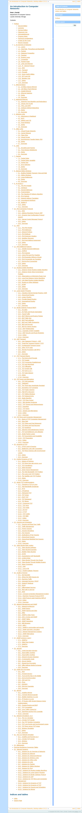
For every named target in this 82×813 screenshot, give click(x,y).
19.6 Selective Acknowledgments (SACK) (31, 429)
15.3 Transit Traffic (24, 314)
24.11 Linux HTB (23, 568)
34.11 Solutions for (31, 772)
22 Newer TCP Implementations (24, 482)
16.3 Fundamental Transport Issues (29, 345)
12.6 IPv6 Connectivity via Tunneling (29, 259)
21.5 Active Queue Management (28, 469)
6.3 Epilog (21, 152)
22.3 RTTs (21, 488)
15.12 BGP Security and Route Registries (31, 333)
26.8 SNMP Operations (25, 621)
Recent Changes (23, 42)
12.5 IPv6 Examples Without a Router (30, 257)
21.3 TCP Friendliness (25, 465)
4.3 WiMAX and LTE (24, 120)
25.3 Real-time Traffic (25, 579)
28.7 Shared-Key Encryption (27, 663)
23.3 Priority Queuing (25, 528)
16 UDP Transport (20, 339)
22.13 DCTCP (22, 509)
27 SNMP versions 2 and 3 (22, 638)
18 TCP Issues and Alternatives (24, 379)
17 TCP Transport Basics (22, 356)
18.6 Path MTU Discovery (26, 392)
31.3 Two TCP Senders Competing (29, 722)
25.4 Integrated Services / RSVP (28, 581)
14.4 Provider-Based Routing (27, 299)
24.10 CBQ (22, 566)
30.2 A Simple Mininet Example (28, 694)
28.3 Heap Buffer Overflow (26, 654)
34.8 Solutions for (29, 766)
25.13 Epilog (22, 600)
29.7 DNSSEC (23, 684)
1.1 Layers (21, 47)
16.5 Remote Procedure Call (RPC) (29, 349)
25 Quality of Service (20, 572)
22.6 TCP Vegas (23, 495)
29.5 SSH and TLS (24, 680)
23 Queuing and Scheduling (23, 522)
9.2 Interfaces (22, 188)
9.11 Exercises (23, 206)
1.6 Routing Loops (24, 57)
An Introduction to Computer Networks (66, 9)
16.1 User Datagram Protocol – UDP (29, 341)
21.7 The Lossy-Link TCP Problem (29, 474)
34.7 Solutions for (26, 764)
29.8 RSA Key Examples (26, 686)
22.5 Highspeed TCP (25, 492)
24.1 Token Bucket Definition (27, 547)
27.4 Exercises (23, 646)
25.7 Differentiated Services (27, 587)
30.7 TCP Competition (25, 707)
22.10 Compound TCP (25, 503)
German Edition (23, 30)
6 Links (16, 145)
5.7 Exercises (22, 143)
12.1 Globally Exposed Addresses (28, 249)
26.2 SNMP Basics (24, 608)
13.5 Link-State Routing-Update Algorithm (31, 280)
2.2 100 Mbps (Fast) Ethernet (27, 89)
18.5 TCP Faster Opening (26, 389)
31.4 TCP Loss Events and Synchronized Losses (33, 724)
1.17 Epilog (22, 80)
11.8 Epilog (22, 242)
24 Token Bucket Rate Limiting (23, 545)
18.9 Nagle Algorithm (25, 398)
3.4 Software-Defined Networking (28, 108)
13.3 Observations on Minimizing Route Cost (32, 276)
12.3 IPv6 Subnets (24, 253)
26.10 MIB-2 (22, 625)
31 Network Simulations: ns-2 (23, 715)
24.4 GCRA (22, 553)
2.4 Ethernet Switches (25, 93)
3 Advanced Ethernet (21, 99)
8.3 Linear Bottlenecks (25, 177)
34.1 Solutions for (31, 751)
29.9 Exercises (23, 688)
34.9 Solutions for (25, 768)
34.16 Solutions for (29, 785)
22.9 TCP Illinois (23, 501)
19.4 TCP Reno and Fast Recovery (29, 425)
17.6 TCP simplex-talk (25, 368)
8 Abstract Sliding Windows (22, 171)
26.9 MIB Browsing (24, 623)
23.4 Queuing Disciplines (26, 530)
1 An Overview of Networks (22, 45)
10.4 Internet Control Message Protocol (30, 219)
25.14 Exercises (23, 602)
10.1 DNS (21, 211)
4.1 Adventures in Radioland (27, 116)
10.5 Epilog (22, 221)
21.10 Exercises (23, 480)
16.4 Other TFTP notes (25, 347)
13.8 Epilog (22, 286)
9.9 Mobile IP (22, 202)
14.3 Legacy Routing (24, 297)
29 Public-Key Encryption (22, 669)
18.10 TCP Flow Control (25, 400)
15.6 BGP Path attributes (26, 320)
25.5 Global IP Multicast (25, 583)
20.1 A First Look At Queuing (27, 446)
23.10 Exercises (23, 543)
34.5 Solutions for (27, 760)
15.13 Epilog (22, 335)
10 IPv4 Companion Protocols (23, 209)
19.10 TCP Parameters (25, 438)
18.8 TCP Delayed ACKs (26, 396)
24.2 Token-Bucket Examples (27, 549)
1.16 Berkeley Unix (24, 78)
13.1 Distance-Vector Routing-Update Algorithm (32, 270)
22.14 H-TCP (22, 511)
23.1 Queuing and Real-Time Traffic (29, 524)
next (73, 1)
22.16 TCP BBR (23, 516)
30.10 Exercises (23, 713)
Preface (57, 18)
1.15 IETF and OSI (24, 76)
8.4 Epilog (21, 179)
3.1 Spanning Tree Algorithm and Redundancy (32, 101)
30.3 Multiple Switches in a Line (28, 696)
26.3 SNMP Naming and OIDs (27, 610)
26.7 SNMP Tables (24, 619)
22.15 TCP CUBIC (24, 513)
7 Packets (17, 156)
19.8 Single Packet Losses (26, 434)
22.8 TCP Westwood (24, 499)
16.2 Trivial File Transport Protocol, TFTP (31, 343)
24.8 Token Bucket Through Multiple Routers (32, 562)
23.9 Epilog (22, 541)
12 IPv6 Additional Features (23, 246)
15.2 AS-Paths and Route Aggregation (30, 312)
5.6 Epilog (21, 141)
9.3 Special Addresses (25, 190)
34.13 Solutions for (25, 776)
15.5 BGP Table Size (24, 318)
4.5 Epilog (21, 124)
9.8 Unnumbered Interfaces (26, 200)
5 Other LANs (18, 129)
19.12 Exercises (23, 442)
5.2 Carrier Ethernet (24, 133)
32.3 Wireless (22, 741)
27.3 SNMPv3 (22, 644)
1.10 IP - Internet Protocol (26, 66)
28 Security (18, 648)
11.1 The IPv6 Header (25, 228)
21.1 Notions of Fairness (26, 461)
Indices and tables (60, 11)
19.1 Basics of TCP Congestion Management (32, 419)
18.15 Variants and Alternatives (28, 410)
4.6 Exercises (22, 127)
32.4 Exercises (23, 743)
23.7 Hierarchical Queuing (26, 537)
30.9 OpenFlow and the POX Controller (30, 711)
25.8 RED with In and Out (26, 589)
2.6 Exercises (22, 97)
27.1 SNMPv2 (22, 640)
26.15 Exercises (23, 635)
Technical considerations (25, 38)
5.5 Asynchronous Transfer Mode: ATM (30, 139)
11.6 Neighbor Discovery (26, 238)
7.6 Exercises (22, 169)
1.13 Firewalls (22, 72)
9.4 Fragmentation (24, 192)
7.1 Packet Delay (23, 158)
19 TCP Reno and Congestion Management (27, 417)
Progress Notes (23, 36)
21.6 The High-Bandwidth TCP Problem (30, 471)
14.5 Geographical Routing (26, 301)
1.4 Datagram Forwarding (26, 53)
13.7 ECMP (22, 284)
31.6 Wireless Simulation (26, 728)
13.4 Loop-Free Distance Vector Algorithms (31, 278)
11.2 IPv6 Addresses (24, 230)
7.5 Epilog (21, 167)
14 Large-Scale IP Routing (22, 291)
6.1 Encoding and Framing (26, 148)
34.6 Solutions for (25, 762)
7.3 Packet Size (23, 162)
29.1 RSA (21, 671)
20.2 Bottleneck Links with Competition (30, 448)
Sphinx (76, 811)
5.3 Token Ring (23, 135)
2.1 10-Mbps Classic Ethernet (27, 87)
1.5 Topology (22, 55)
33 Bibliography (19, 745)
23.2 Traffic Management (26, 526)
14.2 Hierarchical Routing (26, 295)
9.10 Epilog (22, 204)
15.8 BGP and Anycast (25, 324)
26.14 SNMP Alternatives (26, 633)
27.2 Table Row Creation (26, 642)
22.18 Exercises (23, 520)
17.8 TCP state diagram (25, 373)
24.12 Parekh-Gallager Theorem (28, 570)
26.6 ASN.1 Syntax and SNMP (27, 617)
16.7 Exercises (23, 354)
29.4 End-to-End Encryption (27, 678)
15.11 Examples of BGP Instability (28, 331)
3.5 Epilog (21, 110)
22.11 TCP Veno (23, 505)
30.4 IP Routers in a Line (26, 699)
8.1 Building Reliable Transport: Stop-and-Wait (32, 173)
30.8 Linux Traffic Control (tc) (27, 709)
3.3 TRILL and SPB (24, 106)
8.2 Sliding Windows (24, 175)
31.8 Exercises (23, 732)
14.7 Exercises (23, 305)
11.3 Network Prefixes (25, 232)
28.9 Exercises (23, 667)
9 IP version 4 (18, 183)
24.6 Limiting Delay (24, 558)
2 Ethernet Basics (20, 85)
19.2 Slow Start (23, 421)
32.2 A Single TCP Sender (26, 739)
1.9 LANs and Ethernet (25, 63)
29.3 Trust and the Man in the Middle (29, 675)
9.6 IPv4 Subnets (23, 196)
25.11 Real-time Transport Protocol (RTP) (31, 596)
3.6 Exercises (22, 112)
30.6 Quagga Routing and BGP (28, 705)
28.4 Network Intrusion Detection (28, 656)
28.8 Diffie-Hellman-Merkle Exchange (29, 665)
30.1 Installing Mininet (25, 692)
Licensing (21, 28)
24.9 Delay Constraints (25, 564)
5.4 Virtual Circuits (24, 137)
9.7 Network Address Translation (28, 198)
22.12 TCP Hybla (23, 507)
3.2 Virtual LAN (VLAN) (25, 103)
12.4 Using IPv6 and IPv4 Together (29, 255)
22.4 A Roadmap (23, 490)
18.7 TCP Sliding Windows (26, 394)
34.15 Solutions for (29, 783)
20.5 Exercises (23, 457)
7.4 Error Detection (24, 164)
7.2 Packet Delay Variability (26, 160)
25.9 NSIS (21, 591)
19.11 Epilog (22, 440)
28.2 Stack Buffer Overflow (26, 652)
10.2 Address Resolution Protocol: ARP (30, 213)
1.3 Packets (22, 51)
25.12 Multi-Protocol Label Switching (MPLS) (32, 598)
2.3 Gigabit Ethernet (24, 91)
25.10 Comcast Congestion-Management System (33, 593)
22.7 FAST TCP (23, 497)
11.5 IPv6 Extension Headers (27, 236)
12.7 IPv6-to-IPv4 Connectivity (27, 261)
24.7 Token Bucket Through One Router (30, 560)
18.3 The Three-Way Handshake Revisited (31, 385)
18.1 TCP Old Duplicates (26, 381)
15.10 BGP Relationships (26, 328)
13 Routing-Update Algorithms (23, 267)
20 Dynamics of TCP (20, 444)
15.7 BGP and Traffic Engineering (28, 322)
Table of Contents (62, 6)
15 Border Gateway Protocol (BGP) (25, 307)
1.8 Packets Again (24, 61)
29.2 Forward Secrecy (25, 673)
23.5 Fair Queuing (24, 532)
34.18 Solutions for (26, 789)
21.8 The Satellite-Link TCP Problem (29, 476)
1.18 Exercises (23, 82)
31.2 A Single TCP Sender (26, 720)
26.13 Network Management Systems (30, 631)
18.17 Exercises (23, 415)
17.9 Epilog (22, 375)
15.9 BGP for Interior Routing (27, 326)
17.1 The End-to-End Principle (27, 358)
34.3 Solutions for (29, 755)
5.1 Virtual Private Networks (27, 131)
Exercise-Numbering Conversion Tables (26, 747)
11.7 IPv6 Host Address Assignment (29, 240)
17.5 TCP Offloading (24, 366)
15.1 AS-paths (22, 310)
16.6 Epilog (22, 352)
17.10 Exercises (23, 377)
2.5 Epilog (21, 95)
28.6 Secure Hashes (24, 661)
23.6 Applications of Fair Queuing (28, 535)
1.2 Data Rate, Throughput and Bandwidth (31, 49)
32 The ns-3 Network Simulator (24, 734)
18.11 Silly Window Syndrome (27, 402)
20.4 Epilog (22, 455)
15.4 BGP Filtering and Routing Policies (30, 316)
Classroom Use (22, 32)
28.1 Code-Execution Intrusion (27, 650)
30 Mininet (17, 690)
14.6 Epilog (22, 303)
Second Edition (22, 26)
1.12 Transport (23, 70)
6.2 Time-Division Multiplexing (27, 150)
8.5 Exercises (22, 181)
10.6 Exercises (23, 223)
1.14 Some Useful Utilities (26, 74)
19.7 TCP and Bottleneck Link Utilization (30, 431)
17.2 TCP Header (23, 360)
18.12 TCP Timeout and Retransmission (30, 404)
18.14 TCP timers (23, 408)
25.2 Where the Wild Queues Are (28, 577)
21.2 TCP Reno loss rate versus (30, 463)
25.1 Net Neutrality (24, 574)
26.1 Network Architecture (26, 606)
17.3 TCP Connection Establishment (29, 362)
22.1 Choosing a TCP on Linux (27, 484)
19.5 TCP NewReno (24, 427)
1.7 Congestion (23, 59)
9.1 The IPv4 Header (24, 185)
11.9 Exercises (23, 244)
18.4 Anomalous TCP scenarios (28, 387)
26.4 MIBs (21, 612)
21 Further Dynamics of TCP (23, 459)
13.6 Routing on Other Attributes (28, 282)
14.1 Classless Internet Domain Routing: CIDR (32, 293)
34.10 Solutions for (32, 770)
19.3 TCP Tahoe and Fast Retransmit (29, 423)
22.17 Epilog (22, 518)
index (78, 1)
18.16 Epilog (22, 413)
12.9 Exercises (23, 265)
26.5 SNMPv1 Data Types (26, 614)
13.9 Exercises (23, 288)
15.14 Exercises (23, 337)
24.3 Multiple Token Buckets (27, 551)
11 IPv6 (16, 225)
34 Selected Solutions (21, 749)
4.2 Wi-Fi (21, 118)
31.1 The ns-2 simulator (25, 717)
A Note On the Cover (24, 40)
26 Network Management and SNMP (25, 604)
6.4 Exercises (22, 154)
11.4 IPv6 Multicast (24, 234)
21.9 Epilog (22, 478)
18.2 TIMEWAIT (23, 383)
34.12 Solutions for (32, 774)
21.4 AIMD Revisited (24, 467)
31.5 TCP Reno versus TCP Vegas (29, 726)
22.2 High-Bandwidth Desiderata (28, 486)
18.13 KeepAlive (23, 406)
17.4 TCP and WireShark (26, 364)
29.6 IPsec (21, 682)
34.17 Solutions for (32, 787)
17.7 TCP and (25, 371)
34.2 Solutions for (26, 753)
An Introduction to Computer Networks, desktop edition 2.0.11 (28, 1)
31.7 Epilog (22, 730)
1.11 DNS (21, 68)
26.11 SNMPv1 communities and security (31, 627)
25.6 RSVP (22, 585)
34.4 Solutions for (28, 757)
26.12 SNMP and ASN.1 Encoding (29, 629)
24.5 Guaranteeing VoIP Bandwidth (29, 556)
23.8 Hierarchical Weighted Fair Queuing (30, 539)
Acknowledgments (23, 34)
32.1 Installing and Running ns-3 (28, 736)
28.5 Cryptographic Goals (26, 659)
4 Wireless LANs (19, 114)
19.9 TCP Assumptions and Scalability (30, 436)
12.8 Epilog (22, 263)
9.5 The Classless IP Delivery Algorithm (30, 194)
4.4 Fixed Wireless (24, 122)
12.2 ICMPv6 (22, 251)
